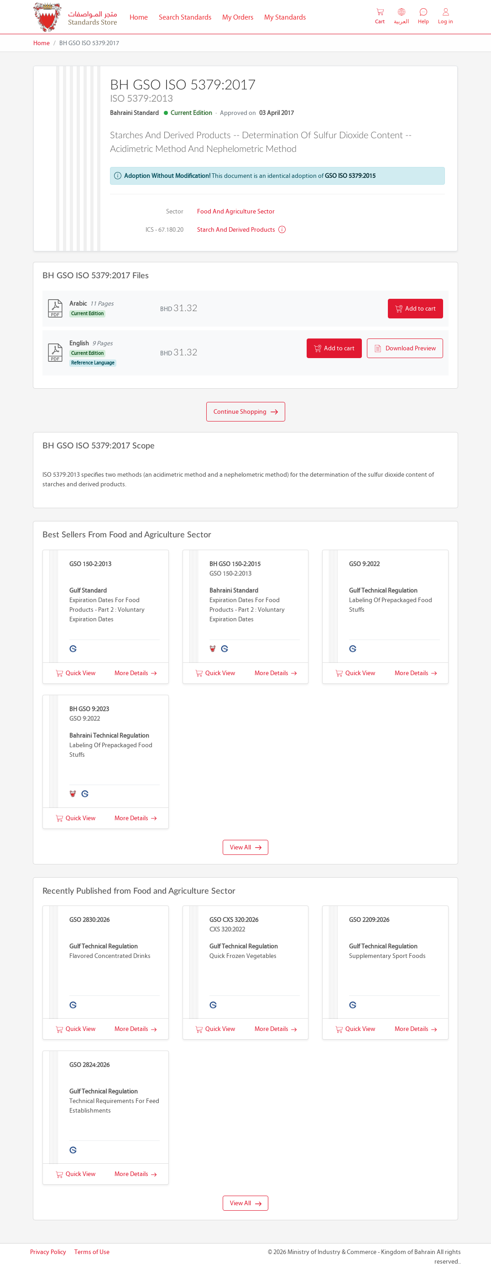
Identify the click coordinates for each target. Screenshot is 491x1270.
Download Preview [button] (405, 348)
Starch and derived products (241, 230)
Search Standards (188, 16)
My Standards (285, 17)
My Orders (237, 17)
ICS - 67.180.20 (164, 230)
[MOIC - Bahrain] (75, 17)
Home (141, 16)
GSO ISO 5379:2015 (350, 176)
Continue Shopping (246, 412)
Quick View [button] (75, 673)
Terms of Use (92, 1252)
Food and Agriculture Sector (236, 211)
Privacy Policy (48, 1252)
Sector (174, 211)
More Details (136, 673)
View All (245, 847)
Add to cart (415, 309)
